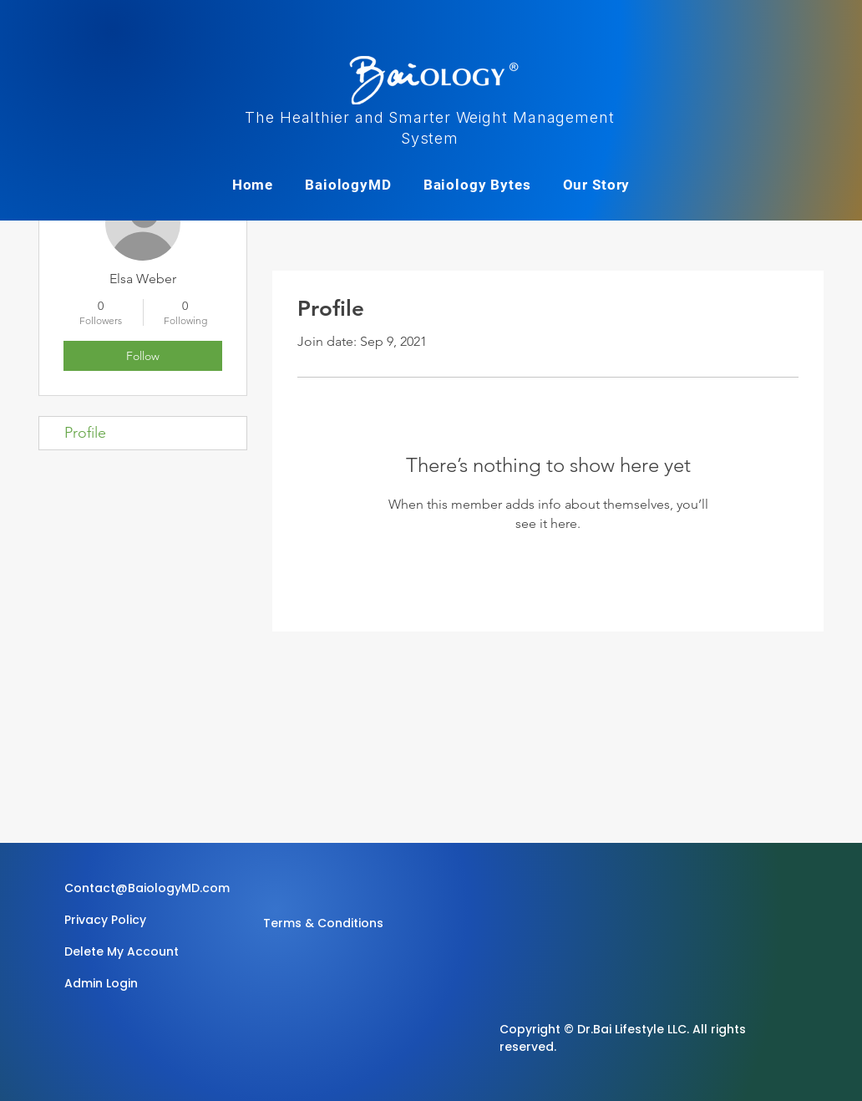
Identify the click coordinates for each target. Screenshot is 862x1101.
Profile (85, 433)
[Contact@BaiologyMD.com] (149, 888)
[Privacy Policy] (107, 919)
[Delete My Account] (123, 951)
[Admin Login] (123, 983)
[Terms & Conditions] (323, 923)
